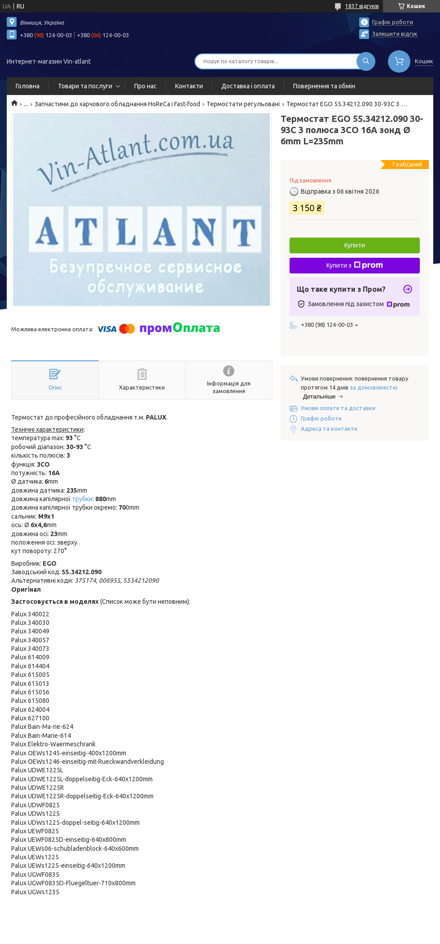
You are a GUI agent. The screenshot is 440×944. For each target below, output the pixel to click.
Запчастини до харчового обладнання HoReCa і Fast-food (117, 104)
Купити (354, 245)
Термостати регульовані (243, 104)
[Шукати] (365, 61)
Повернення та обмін (324, 86)
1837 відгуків (361, 6)
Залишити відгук (395, 33)
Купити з (354, 265)
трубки (82, 498)
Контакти (189, 86)
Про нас (145, 86)
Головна (28, 86)
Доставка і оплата (248, 86)
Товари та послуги (85, 86)
